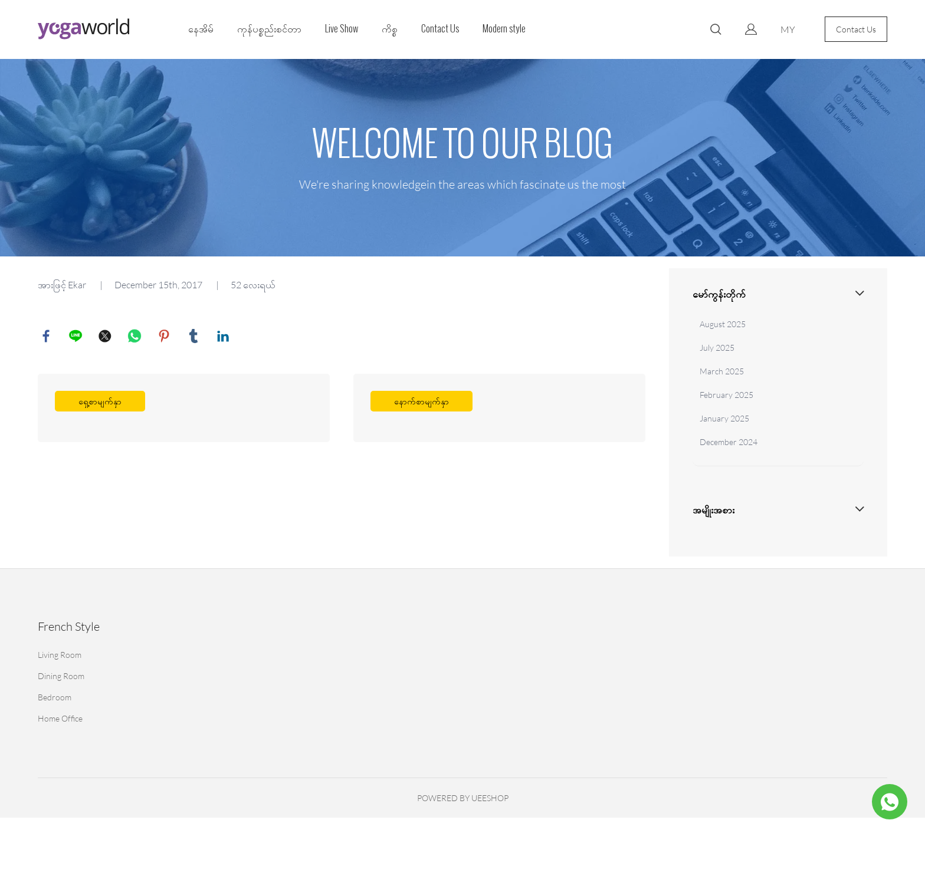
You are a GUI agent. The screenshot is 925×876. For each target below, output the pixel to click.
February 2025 (726, 395)
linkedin (223, 336)
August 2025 (723, 324)
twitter (105, 336)
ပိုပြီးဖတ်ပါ (184, 409)
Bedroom (54, 697)
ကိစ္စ (390, 28)
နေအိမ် (201, 28)
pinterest (164, 336)
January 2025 (724, 418)
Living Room (59, 655)
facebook (46, 336)
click (462, 157)
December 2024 (728, 442)
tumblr (194, 336)
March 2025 (722, 371)
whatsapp (135, 336)
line (76, 336)
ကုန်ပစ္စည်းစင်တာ (269, 28)
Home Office (60, 718)
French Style (69, 626)
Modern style (504, 28)
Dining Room (61, 676)
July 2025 (717, 348)
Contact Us (440, 28)
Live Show (341, 28)
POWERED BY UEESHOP (463, 798)
